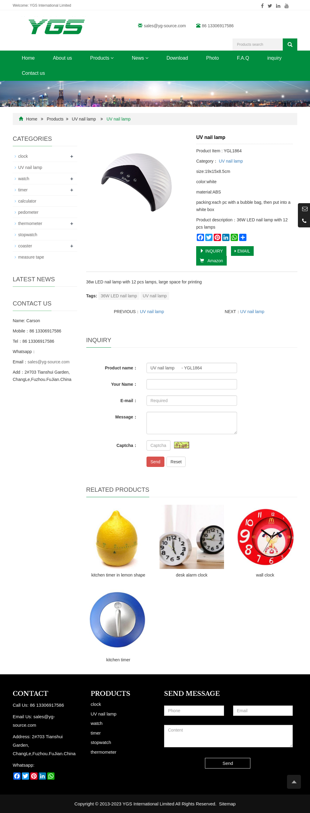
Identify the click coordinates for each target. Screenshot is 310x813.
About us (62, 58)
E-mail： (128, 400)
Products (102, 58)
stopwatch (27, 234)
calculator (27, 201)
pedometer (28, 212)
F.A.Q (243, 58)
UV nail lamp (84, 119)
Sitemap (227, 803)
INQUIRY (211, 251)
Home (28, 58)
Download (177, 58)
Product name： (121, 367)
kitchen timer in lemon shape (118, 575)
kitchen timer (118, 659)
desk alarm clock (191, 575)
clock (23, 156)
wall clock (265, 575)
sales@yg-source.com (165, 25)
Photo (212, 58)
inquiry (274, 58)
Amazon (211, 260)
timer (23, 189)
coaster (25, 245)
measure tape (31, 257)
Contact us (33, 73)
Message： (126, 417)
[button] (112, 58)
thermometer (30, 223)
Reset (176, 461)
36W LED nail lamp (119, 295)
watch (23, 178)
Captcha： (127, 445)
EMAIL (242, 251)
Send (155, 461)
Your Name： (124, 384)
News (140, 58)
